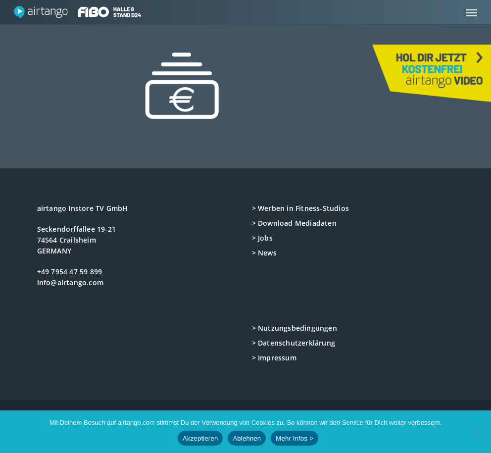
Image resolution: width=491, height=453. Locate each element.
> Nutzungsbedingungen (294, 328)
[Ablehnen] (479, 432)
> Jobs (262, 238)
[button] (471, 12)
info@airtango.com (70, 282)
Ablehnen (247, 438)
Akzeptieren (200, 438)
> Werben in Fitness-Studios (300, 208)
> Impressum (274, 357)
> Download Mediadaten (294, 223)
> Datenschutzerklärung (293, 343)
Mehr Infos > (294, 438)
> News (264, 252)
